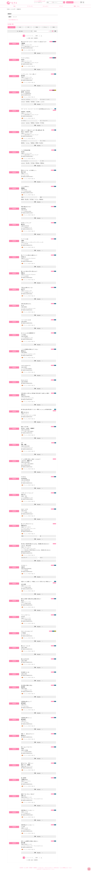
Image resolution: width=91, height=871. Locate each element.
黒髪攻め (42, 163)
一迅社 (25, 496)
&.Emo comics (28, 191)
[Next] (39, 36)
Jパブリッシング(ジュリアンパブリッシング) (33, 242)
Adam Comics (28, 587)
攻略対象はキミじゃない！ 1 (27, 810)
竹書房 (25, 647)
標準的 (37, 142)
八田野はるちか (24, 779)
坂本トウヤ (23, 764)
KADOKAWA (27, 396)
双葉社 (25, 367)
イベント (61, 6)
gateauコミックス (29, 497)
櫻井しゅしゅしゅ (25, 412)
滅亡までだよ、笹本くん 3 (27, 763)
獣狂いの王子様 (24, 426)
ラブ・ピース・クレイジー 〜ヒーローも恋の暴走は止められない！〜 (37, 108)
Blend (26, 782)
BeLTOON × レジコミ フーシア (31, 46)
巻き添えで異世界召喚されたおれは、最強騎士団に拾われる (37, 550)
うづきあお (23, 632)
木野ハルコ (23, 795)
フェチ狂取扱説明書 (25, 150)
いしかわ (23, 826)
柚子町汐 (23, 75)
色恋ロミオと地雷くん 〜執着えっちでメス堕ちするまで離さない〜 (36, 581)
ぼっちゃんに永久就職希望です (28, 333)
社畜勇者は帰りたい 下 (26, 701)
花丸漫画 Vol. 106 (25, 672)
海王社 (25, 189)
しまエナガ (23, 460)
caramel (26, 259)
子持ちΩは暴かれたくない (27, 287)
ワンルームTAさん (25, 57)
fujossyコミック (28, 227)
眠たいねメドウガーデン (26, 747)
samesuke (23, 208)
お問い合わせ (56, 867)
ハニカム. (27, 175)
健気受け (23, 142)
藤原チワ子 (29, 460)
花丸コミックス (28, 690)
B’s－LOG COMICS (29, 431)
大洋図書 (26, 750)
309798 (40, 1)
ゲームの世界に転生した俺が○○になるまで (30, 459)
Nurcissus (27, 92)
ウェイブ (26, 173)
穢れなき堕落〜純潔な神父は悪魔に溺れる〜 (31, 598)
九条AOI (23, 567)
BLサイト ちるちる (51, 869)
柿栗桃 (28, 764)
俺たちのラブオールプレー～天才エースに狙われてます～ (34, 41)
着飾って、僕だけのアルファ (27, 733)
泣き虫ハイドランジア (26, 222)
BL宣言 (26, 570)
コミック (11, 27)
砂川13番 (23, 842)
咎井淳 (22, 92)
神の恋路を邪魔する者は (26, 685)
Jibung (22, 59)
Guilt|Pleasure (28, 93)
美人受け (37, 122)
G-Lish (26, 243)
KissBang (23, 476)
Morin (22, 131)
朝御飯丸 (23, 188)
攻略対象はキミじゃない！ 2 (27, 824)
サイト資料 (26, 867)
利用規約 (30, 867)
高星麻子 (32, 428)
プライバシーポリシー (49, 867)
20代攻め (33, 101)
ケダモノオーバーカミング (27, 493)
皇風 (22, 444)
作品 (14, 6)
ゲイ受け (38, 101)
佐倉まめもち (24, 525)
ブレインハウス (27, 585)
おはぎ (27, 428)
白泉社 (25, 673)
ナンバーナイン (27, 781)
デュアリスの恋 (24, 239)
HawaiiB (28, 111)
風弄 (25, 444)
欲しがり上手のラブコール (27, 523)
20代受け (28, 101)
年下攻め (42, 122)
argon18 (27, 131)
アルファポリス (27, 527)
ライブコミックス (28, 77)
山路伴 (22, 240)
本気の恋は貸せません (26, 303)
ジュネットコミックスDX (30, 415)
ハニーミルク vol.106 (26, 319)
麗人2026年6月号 (25, 659)
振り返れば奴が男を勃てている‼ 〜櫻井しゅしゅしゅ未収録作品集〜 (36, 409)
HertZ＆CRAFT (28, 751)
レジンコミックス (28, 44)
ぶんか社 (26, 811)
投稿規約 (35, 867)
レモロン (27, 706)
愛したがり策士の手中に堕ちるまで (29, 271)
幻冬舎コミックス (28, 797)
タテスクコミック (29, 447)
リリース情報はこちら (64, 867)
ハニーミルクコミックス (30, 308)
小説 (20, 27)
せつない (28, 142)
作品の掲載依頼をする (13, 19)
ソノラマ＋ (27, 481)
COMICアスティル (29, 78)
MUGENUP (26, 225)
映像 (37, 27)
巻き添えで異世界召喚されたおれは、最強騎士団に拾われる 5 (35, 543)
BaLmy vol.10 (24, 380)
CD (28, 27)
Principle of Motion (25, 90)
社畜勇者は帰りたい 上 (26, 717)
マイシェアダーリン (25, 615)
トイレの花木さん (25, 186)
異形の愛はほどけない (26, 206)
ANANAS (23, 111)
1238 (36, 35)
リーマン (36, 199)
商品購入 (37, 53)
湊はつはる (23, 172)
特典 (54, 27)
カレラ (70, 867)
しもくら (23, 545)
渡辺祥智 (23, 687)
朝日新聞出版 (27, 480)
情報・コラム (76, 6)
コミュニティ (45, 6)
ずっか (22, 305)
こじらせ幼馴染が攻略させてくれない (29, 349)
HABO (22, 748)
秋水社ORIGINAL (27, 568)
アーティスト (30, 6)
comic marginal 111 (25, 365)
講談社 (25, 306)
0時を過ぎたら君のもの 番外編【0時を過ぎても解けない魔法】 (35, 393)
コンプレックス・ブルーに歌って (28, 74)
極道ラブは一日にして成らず (27, 794)
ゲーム (45, 27)
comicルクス (27, 813)
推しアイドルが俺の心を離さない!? (29, 255)
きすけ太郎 (23, 584)
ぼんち (22, 600)
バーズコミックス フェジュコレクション (34, 798)
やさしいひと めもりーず (26, 631)
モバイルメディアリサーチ (29, 258)
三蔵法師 (23, 43)
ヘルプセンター (41, 867)
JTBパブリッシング (28, 766)
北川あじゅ (23, 256)
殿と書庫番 (23, 777)
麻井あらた (23, 350)
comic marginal (28, 368)
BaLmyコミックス (29, 337)
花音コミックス (28, 512)
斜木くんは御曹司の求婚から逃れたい (29, 841)
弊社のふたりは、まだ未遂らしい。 (29, 170)
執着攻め (33, 122)
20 (44, 1)
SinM (31, 131)
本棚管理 (14, 43)
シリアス (42, 101)
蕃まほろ (23, 224)
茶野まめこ (23, 394)
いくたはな (23, 334)
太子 (22, 442)
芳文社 (25, 510)
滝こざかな (28, 545)
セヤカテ (23, 616)
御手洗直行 (23, 703)
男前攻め (37, 163)
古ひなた (23, 428)
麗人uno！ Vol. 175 (25, 645)
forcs (25, 704)
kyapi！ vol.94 (24, 509)
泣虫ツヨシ (23, 494)
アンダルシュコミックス (30, 528)
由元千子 (23, 289)
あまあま (28, 122)
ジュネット (26, 413)
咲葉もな (23, 273)
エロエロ (23, 101)
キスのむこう (24, 565)
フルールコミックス (29, 397)
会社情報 (21, 867)
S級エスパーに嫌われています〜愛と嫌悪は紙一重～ (33, 130)
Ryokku (23, 151)
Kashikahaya (24, 478)
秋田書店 (26, 336)
